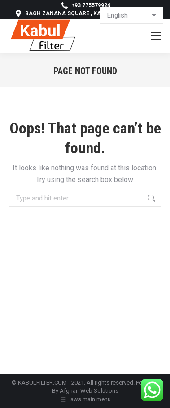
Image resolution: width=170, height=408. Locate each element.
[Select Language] (131, 15)
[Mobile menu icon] (155, 36)
